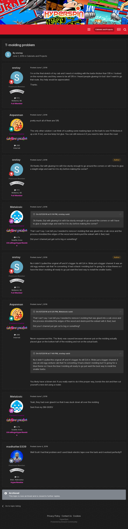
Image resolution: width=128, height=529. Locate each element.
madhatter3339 (16, 446)
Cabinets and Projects (37, 56)
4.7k (17, 237)
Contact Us (67, 516)
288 (17, 145)
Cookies (77, 516)
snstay (19, 53)
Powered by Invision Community (64, 522)
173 (16, 98)
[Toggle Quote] (34, 214)
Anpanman (16, 115)
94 (17, 477)
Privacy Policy (53, 516)
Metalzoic (16, 207)
